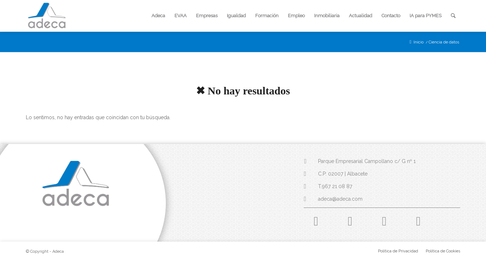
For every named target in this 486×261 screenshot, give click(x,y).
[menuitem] (158, 16)
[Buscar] (453, 16)
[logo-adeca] (47, 16)
